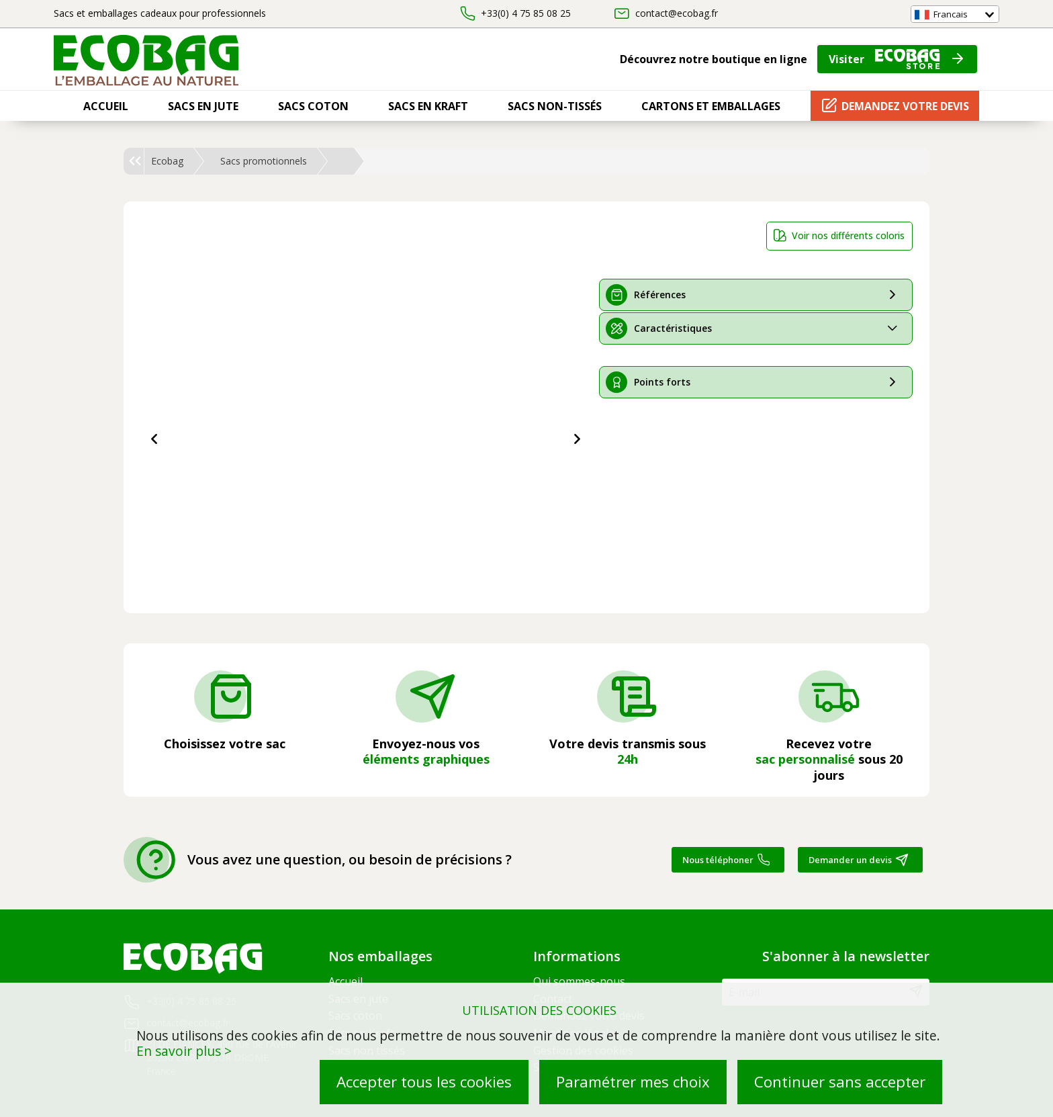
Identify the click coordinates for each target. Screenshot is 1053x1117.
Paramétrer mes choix (633, 1081)
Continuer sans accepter (839, 1081)
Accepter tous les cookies (424, 1081)
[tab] (756, 295)
